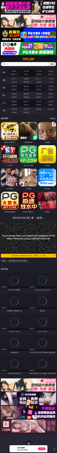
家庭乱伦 (26, 101)
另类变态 (50, 89)
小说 (3, 103)
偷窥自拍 (14, 94)
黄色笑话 (38, 105)
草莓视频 (38, 109)
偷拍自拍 (26, 86)
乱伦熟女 (38, 89)
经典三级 (26, 89)
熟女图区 (38, 97)
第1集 (4, 261)
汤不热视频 (51, 109)
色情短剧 (26, 112)
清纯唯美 (26, 97)
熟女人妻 (14, 82)
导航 (3, 110)
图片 (3, 95)
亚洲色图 (26, 94)
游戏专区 (50, 71)
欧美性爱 (50, 86)
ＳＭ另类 (50, 82)
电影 (3, 88)
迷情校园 (14, 105)
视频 (3, 80)
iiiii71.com (28, 59)
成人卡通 (38, 86)
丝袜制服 (26, 82)
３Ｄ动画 (50, 79)
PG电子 (14, 71)
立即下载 (41, 449)
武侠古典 (50, 101)
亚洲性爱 (14, 86)
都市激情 (14, 101)
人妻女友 (38, 101)
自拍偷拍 (26, 79)
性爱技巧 (50, 105)
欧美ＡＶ (38, 79)
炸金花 (26, 74)
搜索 (52, 64)
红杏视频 (14, 112)
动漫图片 (50, 94)
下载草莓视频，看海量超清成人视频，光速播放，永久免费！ (33, 256)
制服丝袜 (14, 89)
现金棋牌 (38, 74)
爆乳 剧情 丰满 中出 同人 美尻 (18, 261)
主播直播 (38, 82)
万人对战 (38, 71)
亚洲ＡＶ (14, 79)
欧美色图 (38, 94)
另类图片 (50, 97)
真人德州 (26, 71)
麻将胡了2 (14, 74)
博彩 (3, 72)
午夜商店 (26, 109)
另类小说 (26, 105)
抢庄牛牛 (50, 74)
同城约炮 (14, 109)
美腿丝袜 (14, 97)
